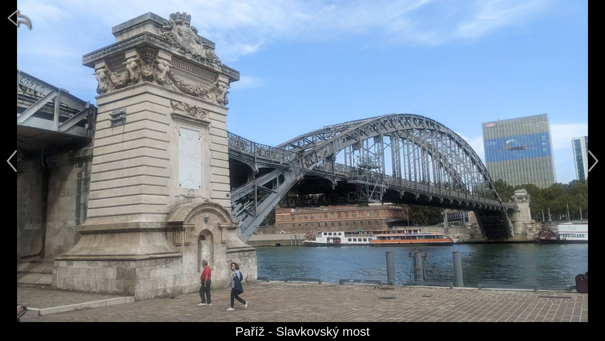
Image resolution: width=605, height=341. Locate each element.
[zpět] (19, 19)
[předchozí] (12, 161)
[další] (593, 161)
